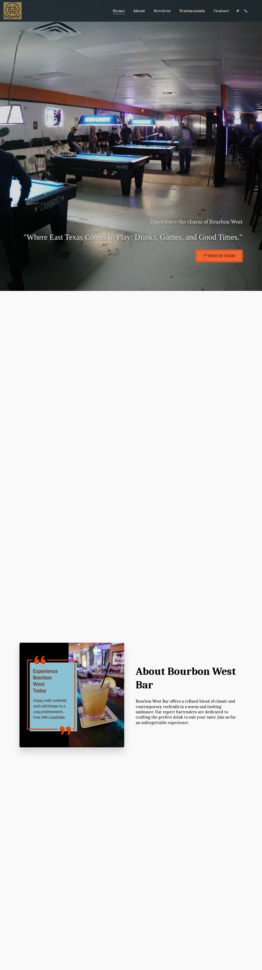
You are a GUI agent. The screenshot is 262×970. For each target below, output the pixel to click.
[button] (238, 11)
